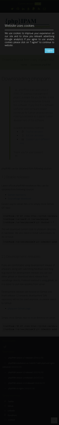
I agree (49, 50)
